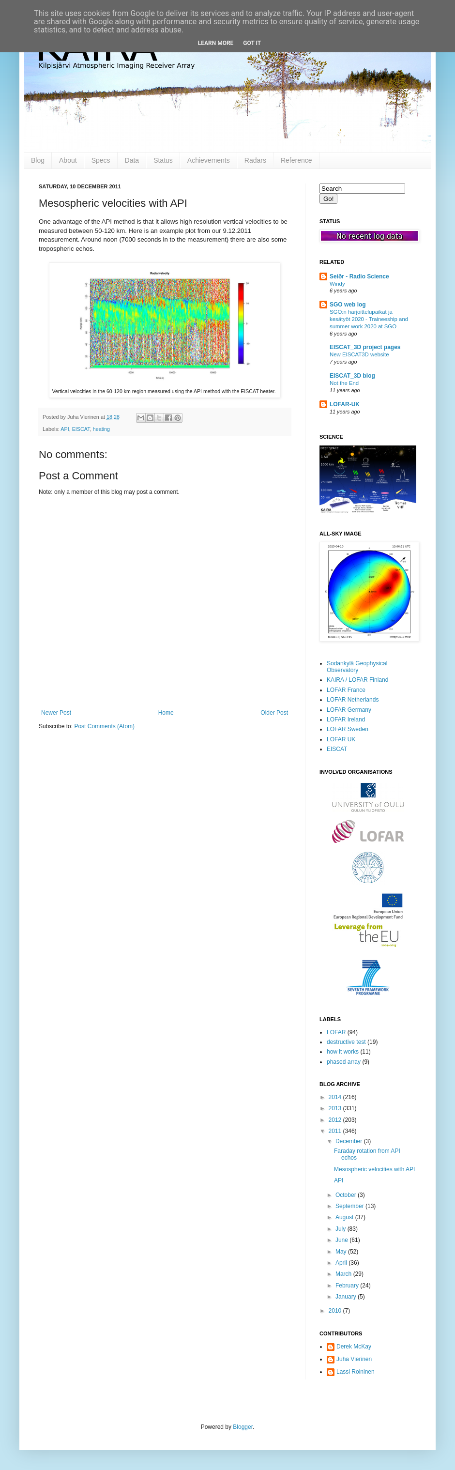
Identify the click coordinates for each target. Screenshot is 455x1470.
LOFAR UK (341, 739)
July (341, 1228)
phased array (344, 1061)
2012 (336, 1120)
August (345, 1217)
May (341, 1251)
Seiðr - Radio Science (359, 276)
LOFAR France (346, 690)
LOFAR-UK (345, 404)
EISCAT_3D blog (352, 375)
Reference (296, 160)
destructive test (346, 1042)
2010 (336, 1310)
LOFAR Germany (349, 709)
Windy (337, 284)
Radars (255, 160)
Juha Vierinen (354, 1359)
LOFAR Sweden (347, 729)
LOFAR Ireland (346, 719)
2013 (336, 1108)
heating (101, 429)
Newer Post (56, 712)
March (344, 1274)
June (342, 1240)
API (65, 429)
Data (132, 160)
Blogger (243, 1427)
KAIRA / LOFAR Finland (357, 679)
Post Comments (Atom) (104, 726)
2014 (336, 1097)
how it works (343, 1051)
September (350, 1206)
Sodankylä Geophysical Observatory (357, 667)
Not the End (344, 383)
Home (166, 712)
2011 (336, 1131)
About (68, 160)
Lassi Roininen (355, 1371)
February (347, 1285)
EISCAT (81, 429)
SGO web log (348, 304)
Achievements (208, 160)
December (349, 1141)
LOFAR (336, 1032)
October (346, 1195)
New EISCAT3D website (359, 354)
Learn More (216, 43)
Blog (38, 160)
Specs (100, 160)
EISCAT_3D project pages (365, 347)
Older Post (274, 712)
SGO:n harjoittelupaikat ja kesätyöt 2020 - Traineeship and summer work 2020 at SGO (369, 319)
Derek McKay (353, 1346)
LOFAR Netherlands (353, 699)
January (346, 1296)
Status (163, 160)
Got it (252, 43)
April (342, 1262)
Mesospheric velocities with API (374, 1169)
